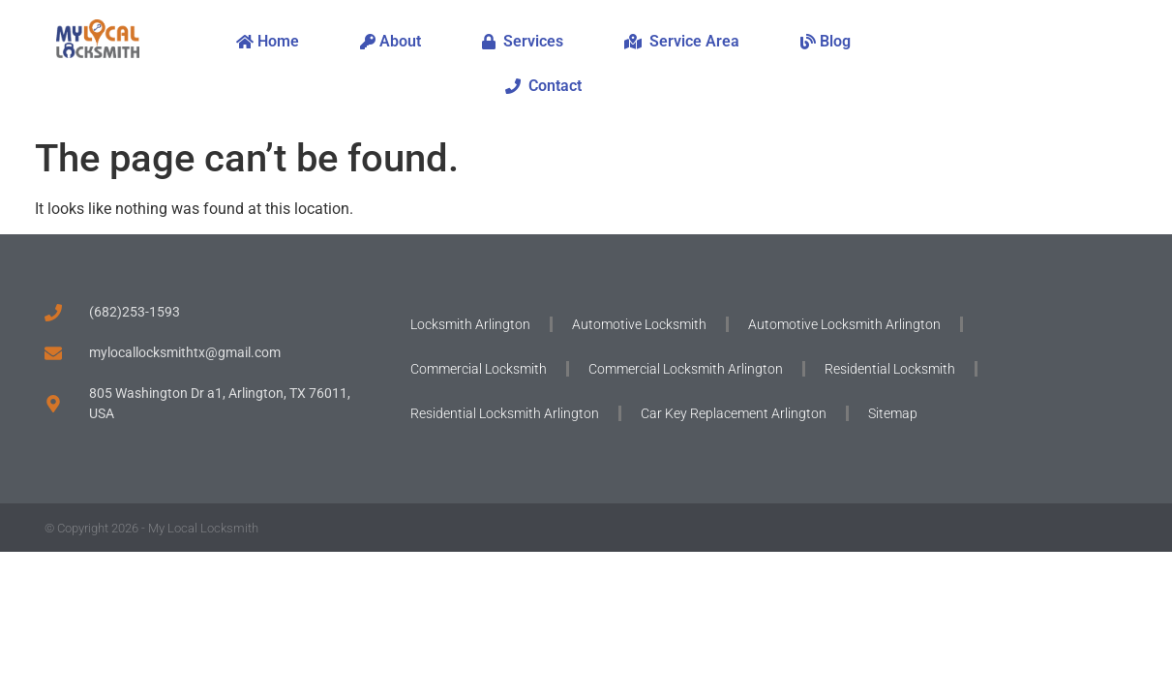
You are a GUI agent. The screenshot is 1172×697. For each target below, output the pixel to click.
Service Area (681, 41)
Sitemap (892, 413)
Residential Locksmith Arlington (504, 413)
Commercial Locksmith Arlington (685, 369)
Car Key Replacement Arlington (733, 413)
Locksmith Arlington (470, 324)
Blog (825, 41)
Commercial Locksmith (478, 369)
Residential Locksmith (890, 369)
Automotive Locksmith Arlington (844, 324)
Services (522, 41)
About (390, 41)
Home (267, 41)
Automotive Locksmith (639, 324)
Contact (543, 85)
